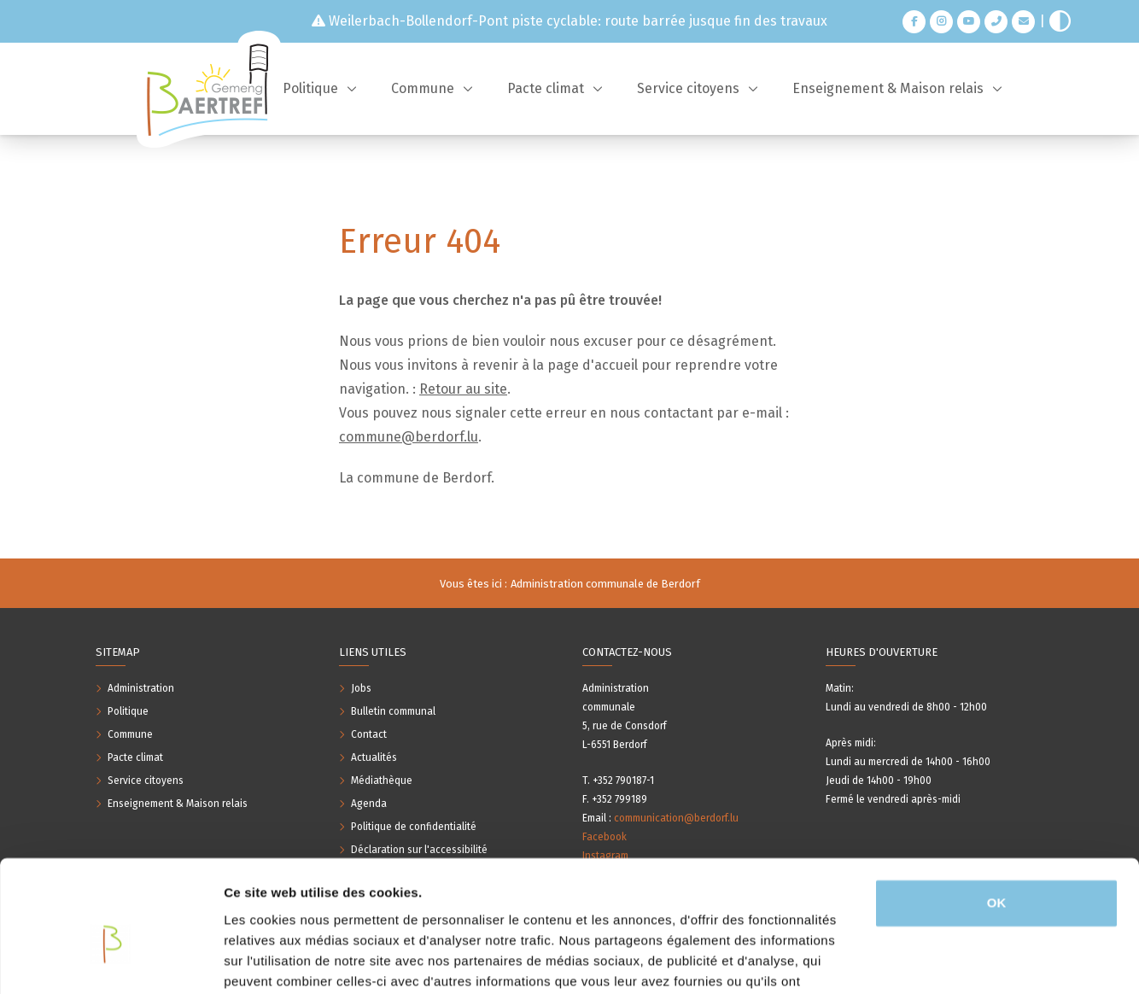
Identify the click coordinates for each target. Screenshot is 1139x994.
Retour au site (463, 389)
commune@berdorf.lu (408, 437)
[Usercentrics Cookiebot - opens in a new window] (110, 961)
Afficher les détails (281, 960)
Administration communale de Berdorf (605, 583)
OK (997, 814)
